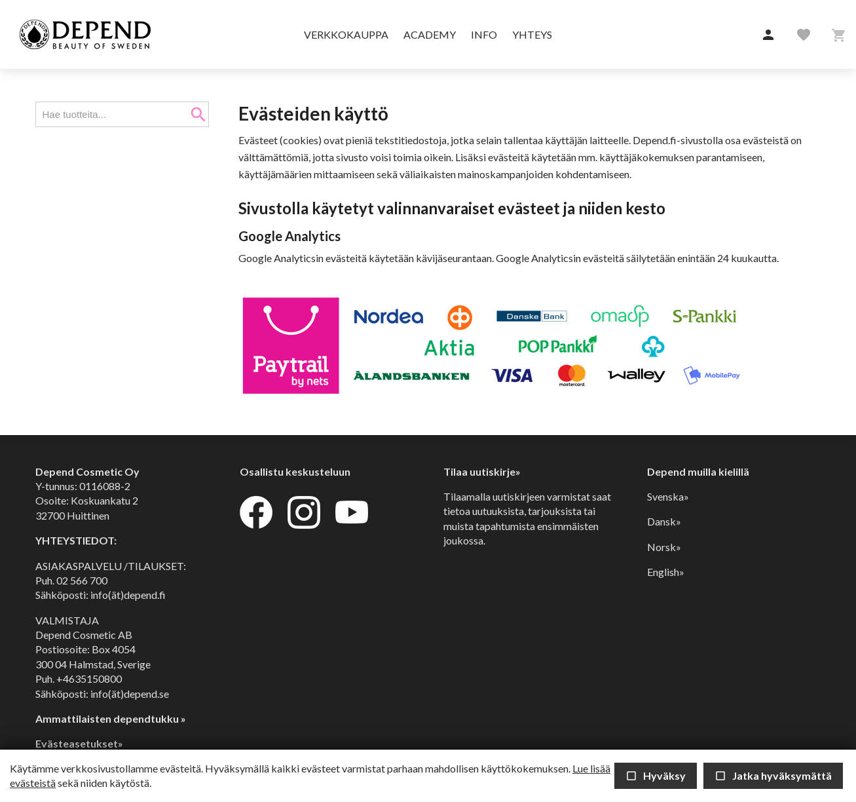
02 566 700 (81, 580)
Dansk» (664, 521)
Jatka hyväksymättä (773, 775)
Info (484, 34)
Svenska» (668, 496)
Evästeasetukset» (79, 743)
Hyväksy (655, 775)
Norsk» (664, 547)
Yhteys (532, 34)
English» (665, 571)
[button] (768, 35)
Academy (429, 34)
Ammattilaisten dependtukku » (110, 718)
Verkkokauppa (346, 34)
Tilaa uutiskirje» (482, 471)
